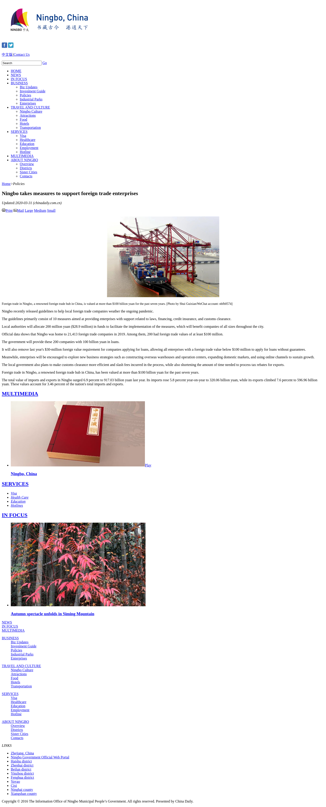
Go (44, 63)
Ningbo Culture (31, 111)
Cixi (14, 785)
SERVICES (19, 132)
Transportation (30, 127)
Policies (25, 95)
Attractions (28, 115)
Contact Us (21, 54)
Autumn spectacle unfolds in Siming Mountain (52, 613)
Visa (23, 136)
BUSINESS (19, 83)
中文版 (7, 54)
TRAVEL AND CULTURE (30, 107)
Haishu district (21, 761)
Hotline (25, 152)
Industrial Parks (31, 99)
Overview (27, 164)
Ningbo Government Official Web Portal (40, 757)
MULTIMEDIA (22, 156)
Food (23, 119)
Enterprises (28, 103)
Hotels (24, 123)
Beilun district (21, 769)
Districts (26, 168)
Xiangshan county (24, 794)
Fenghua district (22, 777)
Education (27, 144)
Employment (29, 148)
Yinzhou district (22, 773)
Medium (40, 210)
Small (51, 210)
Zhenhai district (22, 765)
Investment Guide (32, 91)
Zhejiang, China (22, 753)
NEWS (16, 75)
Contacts (26, 176)
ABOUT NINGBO (24, 160)
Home (6, 184)
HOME (16, 71)
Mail (18, 210)
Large (29, 210)
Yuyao (15, 781)
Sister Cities (28, 172)
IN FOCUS (19, 79)
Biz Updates (29, 87)
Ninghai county (22, 789)
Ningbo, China (24, 473)
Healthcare (27, 140)
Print (7, 210)
